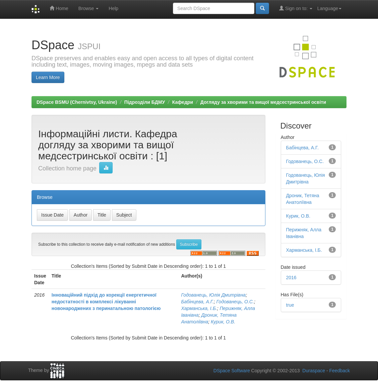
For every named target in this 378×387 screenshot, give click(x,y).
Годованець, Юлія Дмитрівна (213, 295)
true (290, 305)
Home (59, 8)
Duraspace (313, 370)
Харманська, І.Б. (199, 308)
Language (329, 8)
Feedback (339, 370)
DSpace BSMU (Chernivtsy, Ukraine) (77, 102)
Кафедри (182, 102)
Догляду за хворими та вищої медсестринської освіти (263, 102)
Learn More (48, 77)
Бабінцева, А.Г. (197, 301)
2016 (291, 277)
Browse (88, 8)
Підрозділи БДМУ (144, 102)
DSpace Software (231, 370)
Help (113, 8)
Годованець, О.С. (235, 301)
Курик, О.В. (223, 321)
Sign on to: (295, 8)
